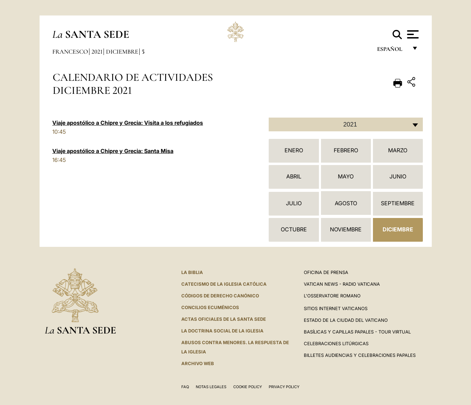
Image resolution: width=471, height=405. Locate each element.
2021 (97, 51)
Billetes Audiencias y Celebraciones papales (360, 355)
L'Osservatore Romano (332, 295)
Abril (293, 176)
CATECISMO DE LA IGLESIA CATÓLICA (224, 284)
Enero (294, 150)
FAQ (185, 386)
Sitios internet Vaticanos (335, 308)
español (392, 50)
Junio (397, 176)
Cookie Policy (247, 386)
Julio (294, 203)
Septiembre (398, 203)
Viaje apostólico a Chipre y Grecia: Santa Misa (112, 150)
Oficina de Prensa (326, 272)
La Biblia (192, 272)
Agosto (346, 203)
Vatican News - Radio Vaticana (342, 284)
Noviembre (346, 229)
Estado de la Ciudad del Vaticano (346, 320)
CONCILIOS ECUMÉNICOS (210, 307)
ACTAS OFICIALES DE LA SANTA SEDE (223, 319)
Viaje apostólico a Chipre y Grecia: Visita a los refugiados (127, 122)
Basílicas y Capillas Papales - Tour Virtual (357, 332)
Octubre (294, 229)
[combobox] (346, 124)
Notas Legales (211, 386)
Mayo (346, 176)
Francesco (70, 51)
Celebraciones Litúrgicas (336, 343)
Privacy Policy (284, 386)
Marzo (397, 150)
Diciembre (122, 51)
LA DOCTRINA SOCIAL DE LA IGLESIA (222, 330)
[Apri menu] (412, 34)
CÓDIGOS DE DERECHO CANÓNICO (220, 295)
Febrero (346, 150)
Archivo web (197, 363)
